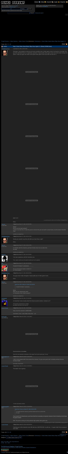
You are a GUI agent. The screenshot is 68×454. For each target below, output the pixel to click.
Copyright (3, 452)
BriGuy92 (4, 316)
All (10, 44)
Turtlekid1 (4, 298)
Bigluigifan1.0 (5, 356)
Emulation (24, 447)
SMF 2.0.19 (3, 441)
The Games (3, 447)
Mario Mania (18, 447)
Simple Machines (15, 441)
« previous (62, 434)
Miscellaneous (33, 447)
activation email (12, 7)
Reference (13, 447)
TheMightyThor (6, 49)
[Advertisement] (34, 28)
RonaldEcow (45, 6)
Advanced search (39, 13)
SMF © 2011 (9, 441)
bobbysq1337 (5, 406)
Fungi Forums (19, 446)
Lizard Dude (5, 308)
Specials (28, 447)
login (13, 5)
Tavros (3, 224)
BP (2, 263)
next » (66, 434)
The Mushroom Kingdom (7, 446)
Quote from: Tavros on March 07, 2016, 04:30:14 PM (25, 409)
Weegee (4, 254)
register (16, 5)
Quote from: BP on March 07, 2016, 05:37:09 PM (25, 284)
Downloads (8, 447)
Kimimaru (37, 41)
